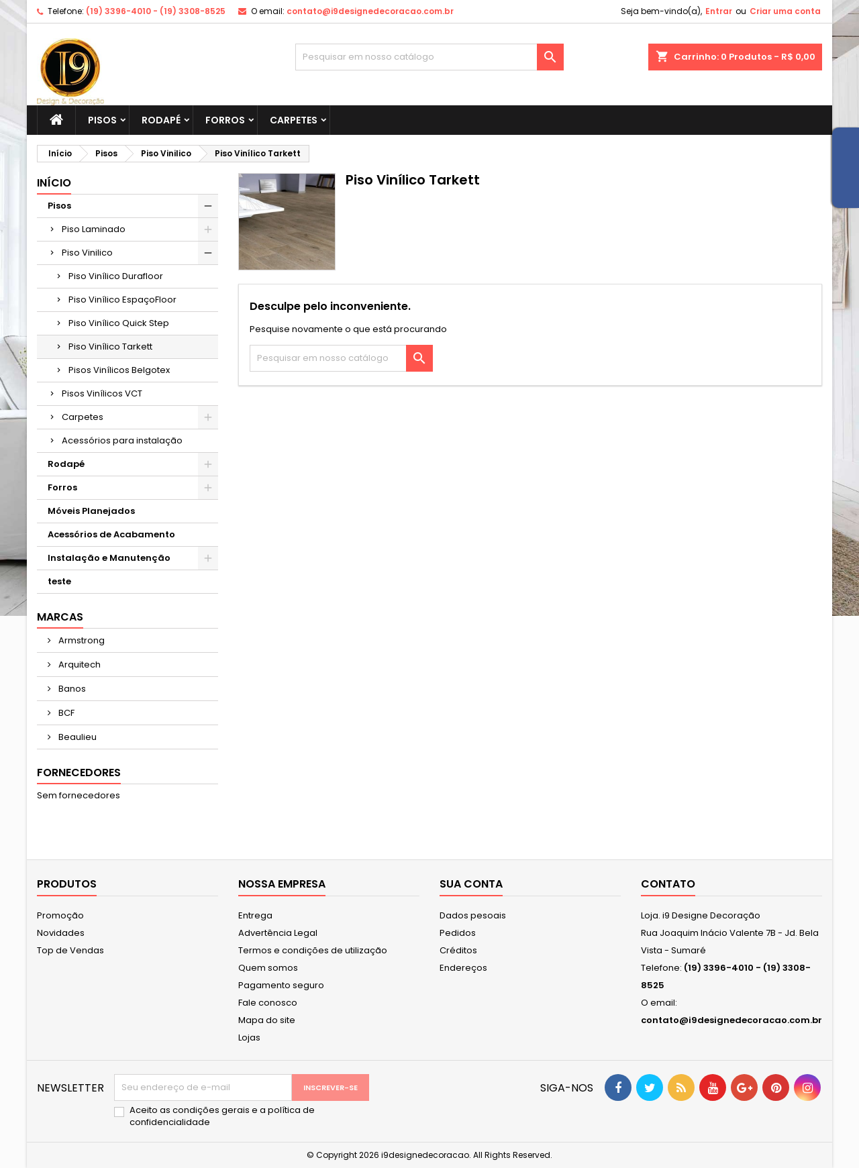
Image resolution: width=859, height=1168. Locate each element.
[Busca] (429, 57)
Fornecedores (79, 772)
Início (54, 183)
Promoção (60, 915)
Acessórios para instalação (122, 440)
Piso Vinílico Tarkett (110, 346)
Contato (668, 884)
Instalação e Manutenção (109, 557)
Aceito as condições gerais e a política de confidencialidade (222, 1116)
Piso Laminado (93, 229)
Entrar (718, 11)
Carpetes (293, 120)
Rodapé (161, 120)
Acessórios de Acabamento (111, 534)
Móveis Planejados (91, 511)
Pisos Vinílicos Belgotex (119, 370)
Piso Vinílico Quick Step (118, 323)
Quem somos (268, 967)
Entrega (255, 915)
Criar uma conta (785, 11)
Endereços (463, 967)
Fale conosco (267, 1002)
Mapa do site (266, 1020)
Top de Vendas (70, 950)
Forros (225, 120)
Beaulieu (76, 737)
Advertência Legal (277, 932)
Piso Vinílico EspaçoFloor (122, 299)
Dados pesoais (473, 915)
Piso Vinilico (87, 252)
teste (59, 581)
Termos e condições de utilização (312, 950)
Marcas (60, 617)
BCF (65, 712)
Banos (71, 688)
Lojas (249, 1037)
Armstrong (80, 640)
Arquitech (78, 664)
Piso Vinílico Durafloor (115, 276)
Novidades (61, 932)
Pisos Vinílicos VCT (102, 393)
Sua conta (471, 884)
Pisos (102, 120)
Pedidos (458, 932)
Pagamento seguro (281, 985)
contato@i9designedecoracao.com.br (370, 11)
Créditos (458, 950)
